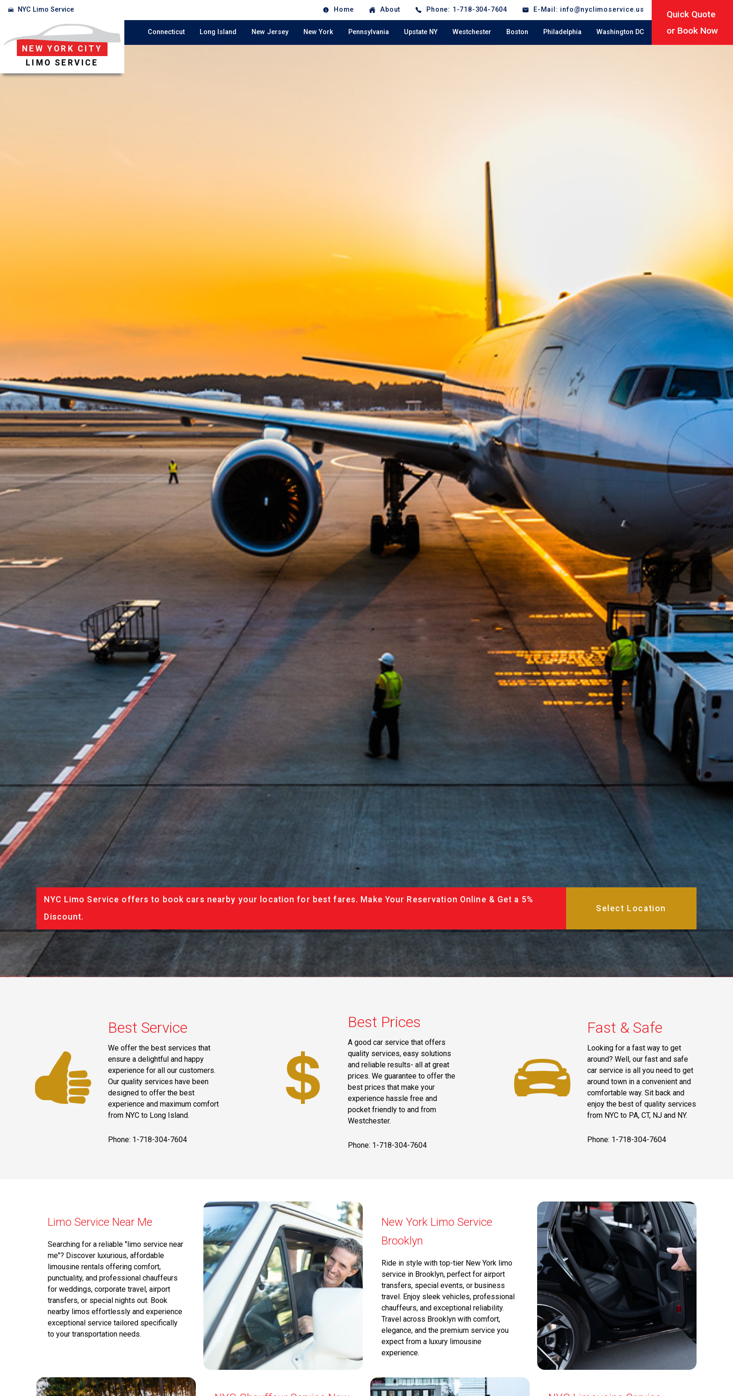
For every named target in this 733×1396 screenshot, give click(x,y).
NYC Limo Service (46, 10)
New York (318, 32)
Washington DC (620, 32)
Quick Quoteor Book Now (692, 22)
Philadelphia (562, 32)
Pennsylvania (368, 32)
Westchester (472, 32)
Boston (517, 32)
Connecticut (166, 32)
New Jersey (270, 32)
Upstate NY (421, 32)
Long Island (218, 32)
